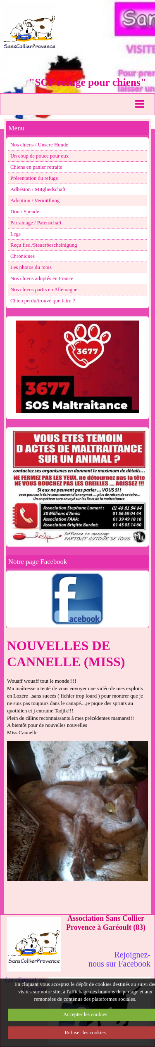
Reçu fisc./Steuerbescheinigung (43, 245)
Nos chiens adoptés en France (41, 278)
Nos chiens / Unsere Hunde (39, 145)
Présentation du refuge (34, 178)
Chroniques (22, 256)
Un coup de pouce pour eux (39, 156)
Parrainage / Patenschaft (36, 223)
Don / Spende (24, 212)
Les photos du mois (31, 267)
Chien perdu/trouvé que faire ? (42, 301)
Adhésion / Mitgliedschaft (38, 189)
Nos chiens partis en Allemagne (43, 289)
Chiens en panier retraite (36, 167)
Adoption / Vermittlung (35, 200)
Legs (15, 234)
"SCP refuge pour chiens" (87, 82)
